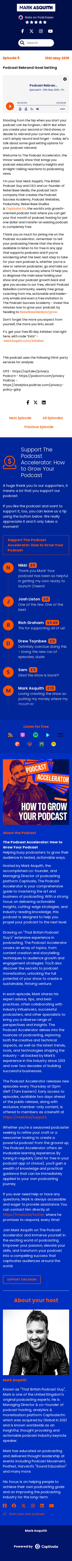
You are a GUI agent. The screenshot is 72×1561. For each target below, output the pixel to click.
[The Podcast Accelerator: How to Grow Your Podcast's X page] (29, 31)
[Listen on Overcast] (29, 744)
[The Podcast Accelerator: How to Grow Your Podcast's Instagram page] (38, 31)
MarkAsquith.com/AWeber (24, 341)
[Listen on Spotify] (36, 735)
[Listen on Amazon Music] (60, 735)
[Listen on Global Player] (48, 735)
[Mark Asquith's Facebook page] (7, 1506)
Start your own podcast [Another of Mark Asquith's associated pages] (24, 1514)
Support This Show (21, 1279)
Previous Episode (38, 426)
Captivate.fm (16, 208)
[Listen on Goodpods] (53, 744)
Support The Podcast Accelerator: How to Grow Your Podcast (35, 545)
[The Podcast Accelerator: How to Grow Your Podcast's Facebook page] (22, 31)
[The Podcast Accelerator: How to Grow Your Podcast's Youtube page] (48, 31)
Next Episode (20, 417)
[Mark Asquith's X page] (26, 1506)
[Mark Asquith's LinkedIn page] (44, 1506)
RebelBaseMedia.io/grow (38, 312)
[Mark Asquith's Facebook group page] (16, 1506)
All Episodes (53, 417)
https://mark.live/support (24, 1117)
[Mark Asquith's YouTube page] (54, 1506)
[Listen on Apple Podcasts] (22, 735)
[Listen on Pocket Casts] (17, 744)
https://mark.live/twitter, (24, 1214)
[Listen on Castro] (41, 744)
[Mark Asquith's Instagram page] (35, 1506)
